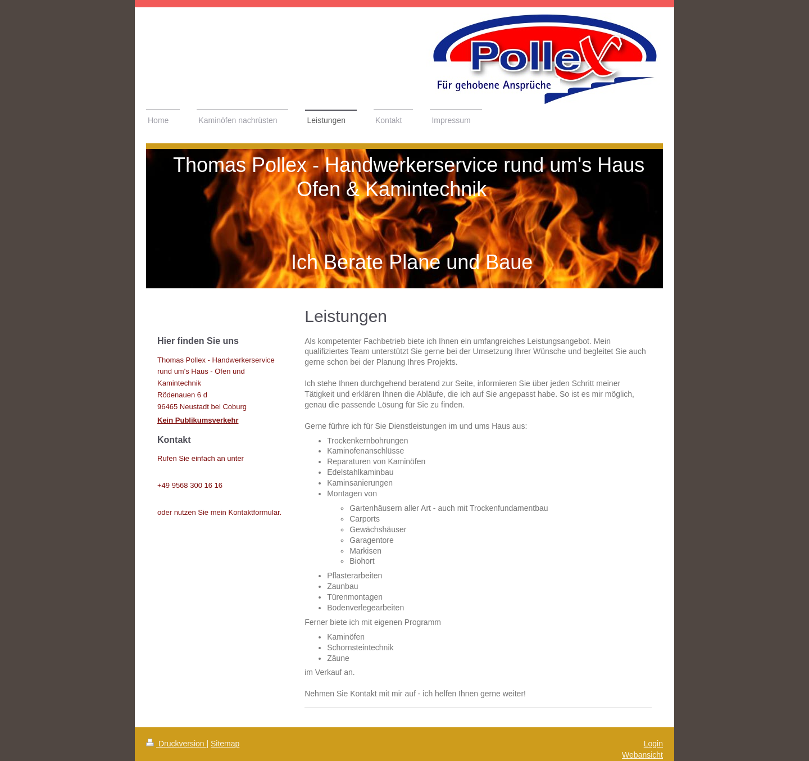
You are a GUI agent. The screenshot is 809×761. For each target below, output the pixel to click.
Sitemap (225, 743)
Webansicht (642, 754)
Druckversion (176, 743)
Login (653, 743)
